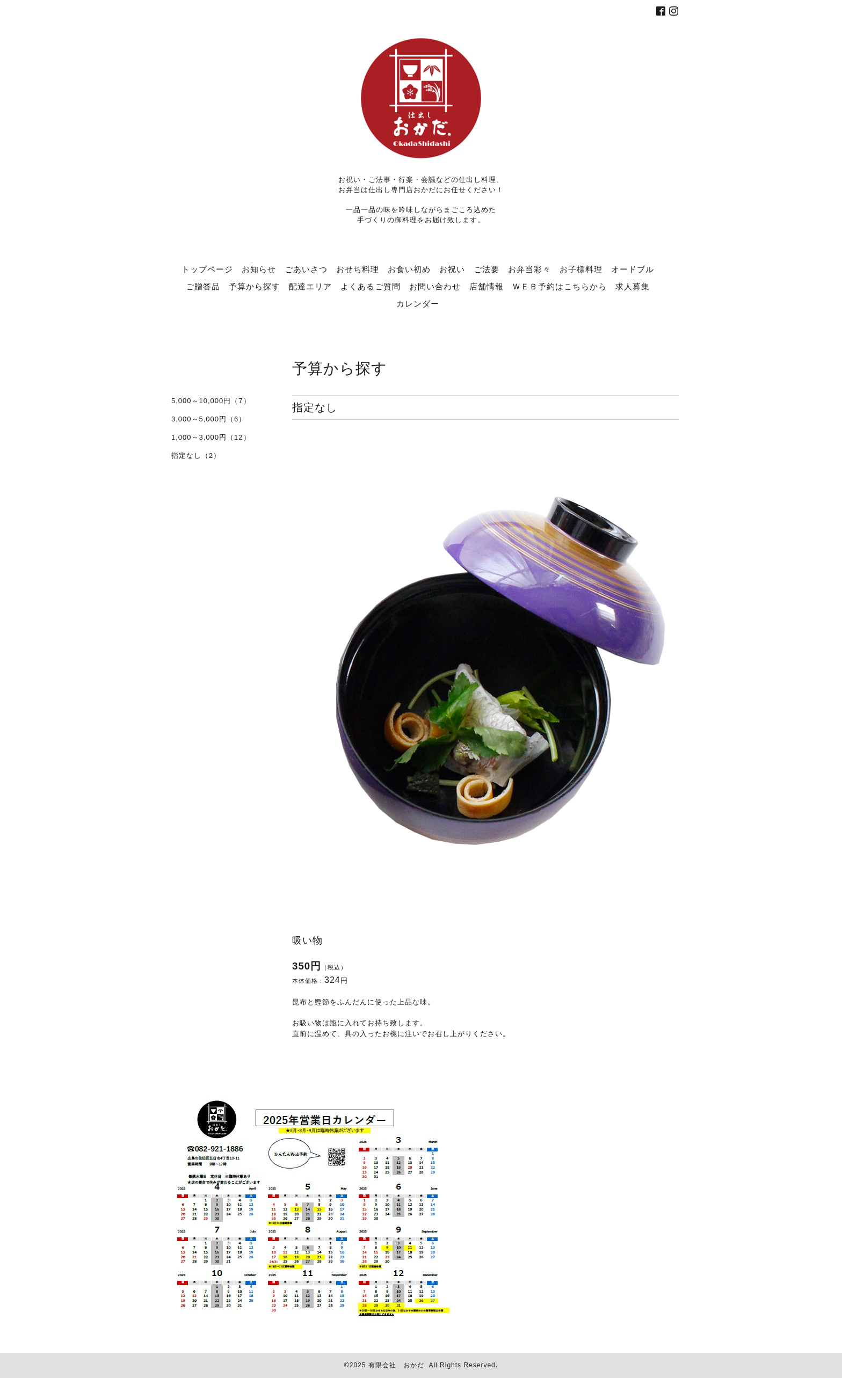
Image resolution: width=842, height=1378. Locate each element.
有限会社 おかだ (396, 1365)
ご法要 (486, 269)
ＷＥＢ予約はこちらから (559, 286)
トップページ (207, 269)
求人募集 (632, 286)
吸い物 (307, 940)
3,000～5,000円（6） (208, 419)
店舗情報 (486, 286)
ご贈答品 (203, 286)
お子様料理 (581, 269)
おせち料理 (357, 269)
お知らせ (259, 269)
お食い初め (409, 269)
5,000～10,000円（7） (211, 401)
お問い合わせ (435, 286)
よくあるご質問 (370, 286)
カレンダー (417, 303)
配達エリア (310, 286)
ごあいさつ (306, 269)
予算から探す (254, 286)
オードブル (632, 269)
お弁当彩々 (529, 269)
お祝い (452, 269)
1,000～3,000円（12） (211, 437)
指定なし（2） (196, 455)
